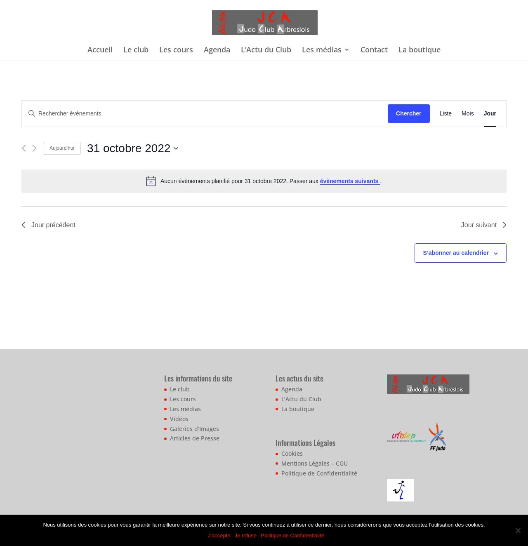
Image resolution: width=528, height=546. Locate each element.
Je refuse (246, 535)
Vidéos (179, 419)
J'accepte (219, 535)
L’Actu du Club (266, 50)
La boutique (419, 50)
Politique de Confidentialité (319, 473)
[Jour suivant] (34, 148)
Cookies (292, 453)
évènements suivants (350, 181)
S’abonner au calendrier (456, 252)
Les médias (322, 50)
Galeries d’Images (194, 429)
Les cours (176, 50)
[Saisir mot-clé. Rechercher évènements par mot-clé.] (205, 114)
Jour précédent (48, 224)
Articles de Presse (194, 438)
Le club (135, 50)
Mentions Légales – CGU (314, 463)
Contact (374, 50)
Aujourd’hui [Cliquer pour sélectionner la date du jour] (62, 148)
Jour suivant (484, 224)
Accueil (100, 50)
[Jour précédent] (23, 148)
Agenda (217, 50)
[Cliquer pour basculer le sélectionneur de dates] (132, 148)
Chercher (408, 113)
